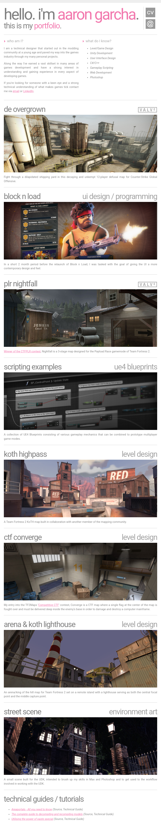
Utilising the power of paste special (32, 819)
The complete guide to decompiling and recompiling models (47, 814)
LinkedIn (28, 91)
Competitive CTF (48, 605)
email (16, 91)
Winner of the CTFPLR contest (22, 351)
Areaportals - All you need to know (32, 809)
